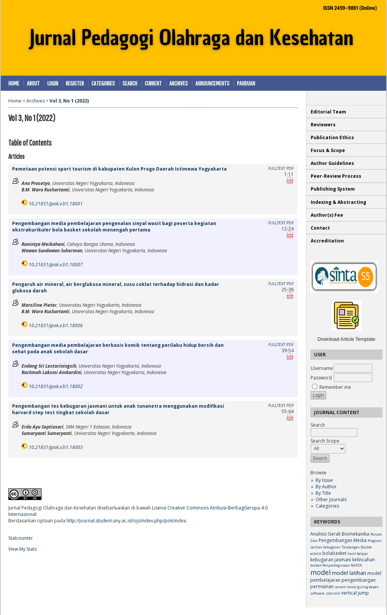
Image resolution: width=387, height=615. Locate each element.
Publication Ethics (332, 137)
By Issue (324, 480)
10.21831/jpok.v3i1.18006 (56, 325)
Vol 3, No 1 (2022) (69, 101)
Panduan (246, 83)
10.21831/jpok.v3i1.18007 (56, 264)
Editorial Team (328, 112)
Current (153, 83)
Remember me (335, 387)
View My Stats (22, 549)
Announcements (212, 83)
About (33, 83)
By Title (323, 493)
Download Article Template (346, 339)
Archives (178, 83)
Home (13, 83)
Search (129, 83)
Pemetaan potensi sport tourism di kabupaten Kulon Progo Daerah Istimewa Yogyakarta (119, 169)
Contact (320, 228)
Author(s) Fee (327, 215)
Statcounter (20, 538)
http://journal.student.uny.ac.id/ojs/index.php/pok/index (126, 520)
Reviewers (324, 124)
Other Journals (331, 499)
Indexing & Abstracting (338, 202)
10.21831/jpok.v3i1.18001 (56, 203)
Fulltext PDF (281, 168)
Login (52, 83)
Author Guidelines (332, 163)
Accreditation (327, 241)
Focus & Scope (328, 150)
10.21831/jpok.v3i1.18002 (56, 386)
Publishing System (333, 189)
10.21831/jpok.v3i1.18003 (56, 447)
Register (75, 83)
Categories (327, 506)
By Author (326, 486)
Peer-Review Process (336, 176)
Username (322, 368)
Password (321, 377)
